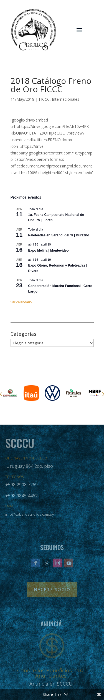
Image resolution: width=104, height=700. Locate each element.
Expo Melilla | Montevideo (48, 250)
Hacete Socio (52, 589)
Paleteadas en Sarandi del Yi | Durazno (58, 235)
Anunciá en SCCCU (51, 683)
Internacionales (65, 99)
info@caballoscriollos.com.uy (29, 514)
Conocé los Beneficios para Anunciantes (51, 673)
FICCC (44, 99)
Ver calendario (21, 302)
